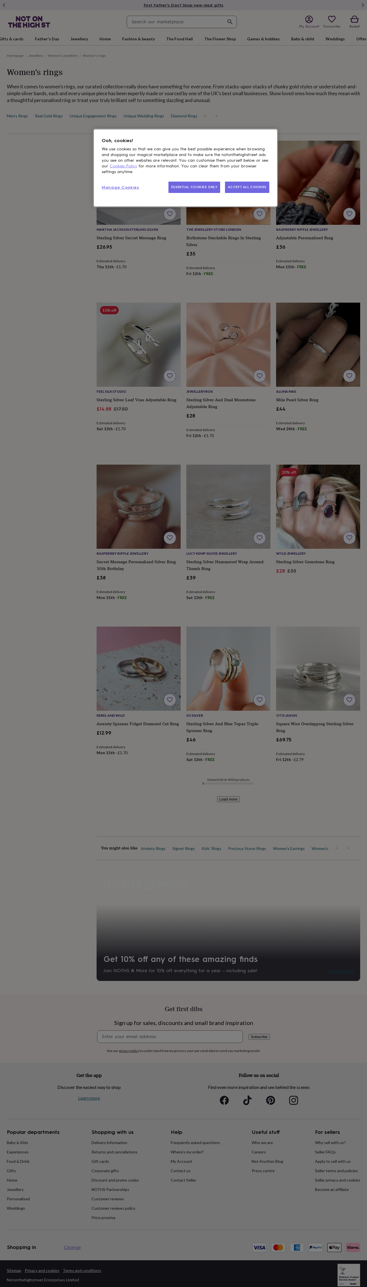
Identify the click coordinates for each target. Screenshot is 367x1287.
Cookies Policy (123, 166)
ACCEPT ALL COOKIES (247, 187)
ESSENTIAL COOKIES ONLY (194, 187)
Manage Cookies (120, 187)
